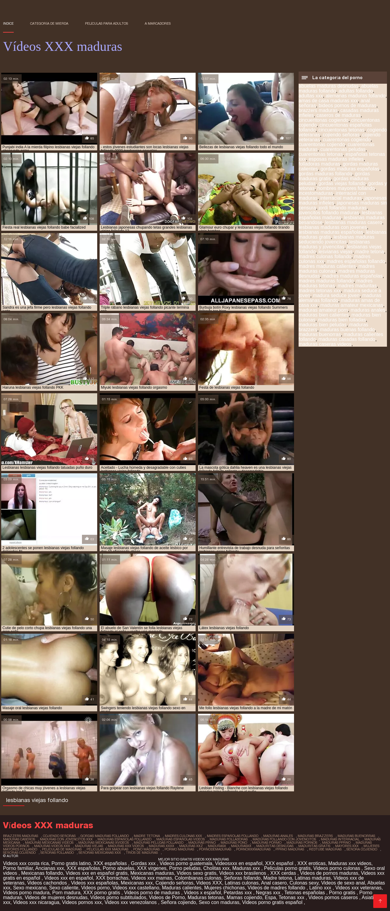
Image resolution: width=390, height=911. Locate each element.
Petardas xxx (238, 892)
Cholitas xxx (216, 868)
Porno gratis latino (71, 863)
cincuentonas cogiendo (324, 120)
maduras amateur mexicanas (351, 305)
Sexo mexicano (29, 887)
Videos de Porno (167, 897)
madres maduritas (357, 285)
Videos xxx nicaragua (36, 902)
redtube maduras (325, 849)
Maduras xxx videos (349, 863)
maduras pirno (202, 842)
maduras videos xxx (52, 846)
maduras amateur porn (323, 310)
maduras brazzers (315, 836)
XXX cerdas (283, 873)
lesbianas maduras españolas (331, 232)
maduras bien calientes (324, 314)
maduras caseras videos (325, 344)
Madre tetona (277, 878)
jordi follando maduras (343, 207)
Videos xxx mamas (151, 878)
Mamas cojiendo (244, 897)
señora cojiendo (361, 849)
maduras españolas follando (124, 839)
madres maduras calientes (327, 266)
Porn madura (66, 892)
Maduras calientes (181, 887)
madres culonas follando (325, 256)
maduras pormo (267, 842)
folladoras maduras (319, 163)
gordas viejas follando (342, 183)
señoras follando (57, 852)
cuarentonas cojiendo (322, 144)
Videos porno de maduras (152, 892)
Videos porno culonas (337, 868)
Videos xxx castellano (135, 887)
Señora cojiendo (178, 902)
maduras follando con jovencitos (284, 839)
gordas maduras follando (325, 173)
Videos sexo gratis (196, 873)
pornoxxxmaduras (253, 849)
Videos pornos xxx (82, 902)
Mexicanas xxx (137, 882)
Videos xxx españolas (94, 882)
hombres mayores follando (346, 188)
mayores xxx (347, 846)
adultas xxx (311, 95)
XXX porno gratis (102, 892)
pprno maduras (289, 849)
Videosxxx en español (238, 863)
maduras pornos (301, 842)
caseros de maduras (339, 115)
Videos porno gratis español (273, 902)
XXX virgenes (151, 868)
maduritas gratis (314, 846)
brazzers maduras (318, 110)
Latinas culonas (242, 882)
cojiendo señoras (341, 134)
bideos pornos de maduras (347, 105)
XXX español (280, 863)
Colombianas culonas (198, 878)
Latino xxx (320, 887)
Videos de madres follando (277, 887)
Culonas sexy (303, 882)
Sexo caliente (63, 887)
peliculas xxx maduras (107, 849)
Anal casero (274, 882)
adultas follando (356, 90)
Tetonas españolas (305, 892)
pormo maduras (179, 849)
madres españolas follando (356, 261)
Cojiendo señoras (174, 882)
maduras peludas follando (158, 842)
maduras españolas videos (180, 839)
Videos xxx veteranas (358, 887)
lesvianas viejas (335, 251)
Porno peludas (184, 868)
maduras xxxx (161, 846)
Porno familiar (18, 868)
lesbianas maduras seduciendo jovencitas (336, 239)
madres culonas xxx (183, 836)
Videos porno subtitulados (118, 897)
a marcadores (158, 23)
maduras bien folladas (342, 319)
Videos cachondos (47, 882)
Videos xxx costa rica (26, 863)
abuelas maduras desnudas (329, 86)
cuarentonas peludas (343, 149)
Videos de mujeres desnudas (56, 897)
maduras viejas (89, 846)
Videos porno (95, 887)
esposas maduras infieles (336, 159)
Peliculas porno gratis (287, 868)
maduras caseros (19, 839)
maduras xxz (191, 846)
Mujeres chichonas (224, 887)
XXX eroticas (311, 863)
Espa (270, 897)
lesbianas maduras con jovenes (333, 227)
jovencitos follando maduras (329, 212)
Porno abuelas (118, 868)
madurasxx (241, 846)
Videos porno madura (26, 892)
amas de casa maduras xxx (328, 100)
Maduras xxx (246, 868)
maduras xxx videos (126, 846)
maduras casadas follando (346, 339)
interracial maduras (341, 198)
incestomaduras (316, 193)
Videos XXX (209, 882)
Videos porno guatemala (186, 863)
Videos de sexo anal (343, 882)
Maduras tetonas (206, 897)
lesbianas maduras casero (353, 222)
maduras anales (368, 310)
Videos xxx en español (68, 878)
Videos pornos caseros (333, 897)
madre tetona (369, 251)
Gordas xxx (144, 863)
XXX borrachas (112, 878)
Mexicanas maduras (152, 873)
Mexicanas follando (42, 873)
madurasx (217, 846)
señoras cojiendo (19, 852)
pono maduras (146, 849)
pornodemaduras (215, 849)
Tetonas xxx (292, 897)
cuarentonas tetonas (321, 154)
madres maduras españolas (352, 276)
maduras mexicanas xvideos (103, 842)
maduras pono (234, 842)
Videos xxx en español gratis (96, 873)
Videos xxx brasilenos (243, 873)
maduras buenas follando (347, 329)
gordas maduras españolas (350, 168)
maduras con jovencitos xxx (66, 839)
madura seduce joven (336, 295)
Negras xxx (269, 892)
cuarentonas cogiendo (346, 139)
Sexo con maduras (219, 902)
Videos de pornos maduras (329, 873)
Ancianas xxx (49, 868)
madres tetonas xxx (320, 290)
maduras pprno (336, 842)
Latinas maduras (313, 878)
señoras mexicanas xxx (100, 852)
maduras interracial (340, 839)
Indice (8, 23)
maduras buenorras (320, 334)
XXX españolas (111, 863)
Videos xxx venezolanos (131, 902)
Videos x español (202, 892)
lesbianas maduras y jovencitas (334, 244)
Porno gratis (343, 892)
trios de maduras (142, 852)
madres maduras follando (326, 280)
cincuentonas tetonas (341, 129)
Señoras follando (242, 878)
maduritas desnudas (274, 846)
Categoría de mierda (49, 23)
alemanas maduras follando (356, 95)
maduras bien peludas (322, 324)
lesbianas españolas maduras (340, 215)
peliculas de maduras (62, 849)
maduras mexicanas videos (49, 842)
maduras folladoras (229, 839)
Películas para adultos (106, 23)
